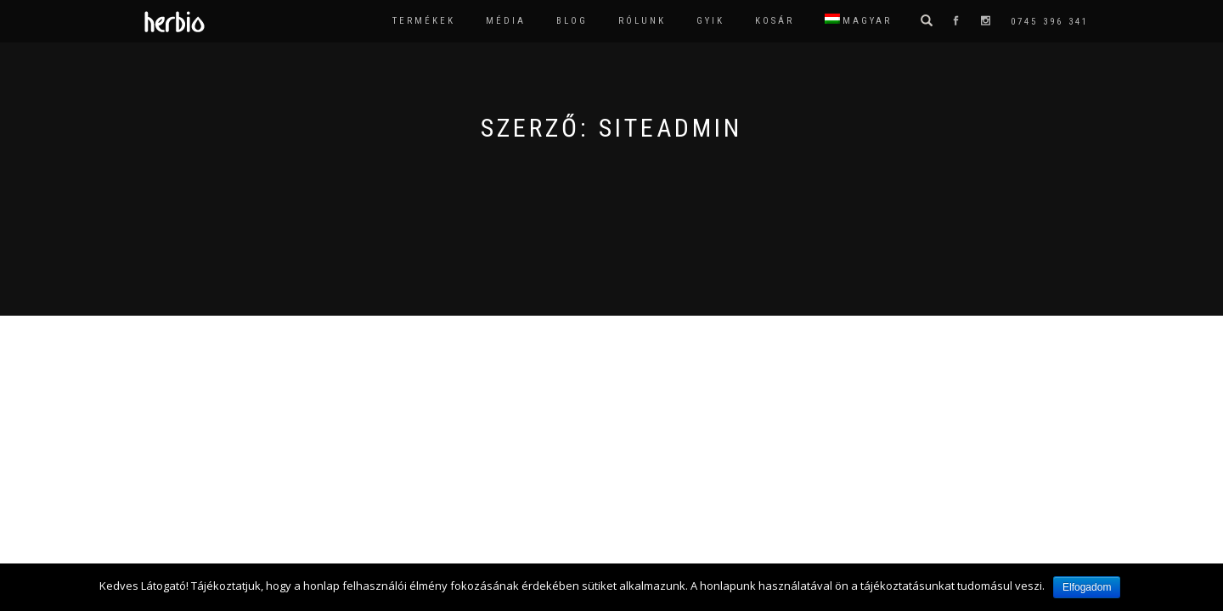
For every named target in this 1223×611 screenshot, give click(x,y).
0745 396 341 (1050, 21)
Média (506, 20)
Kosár (774, 20)
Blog (572, 20)
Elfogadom (1086, 587)
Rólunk (642, 20)
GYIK (710, 20)
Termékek (423, 20)
